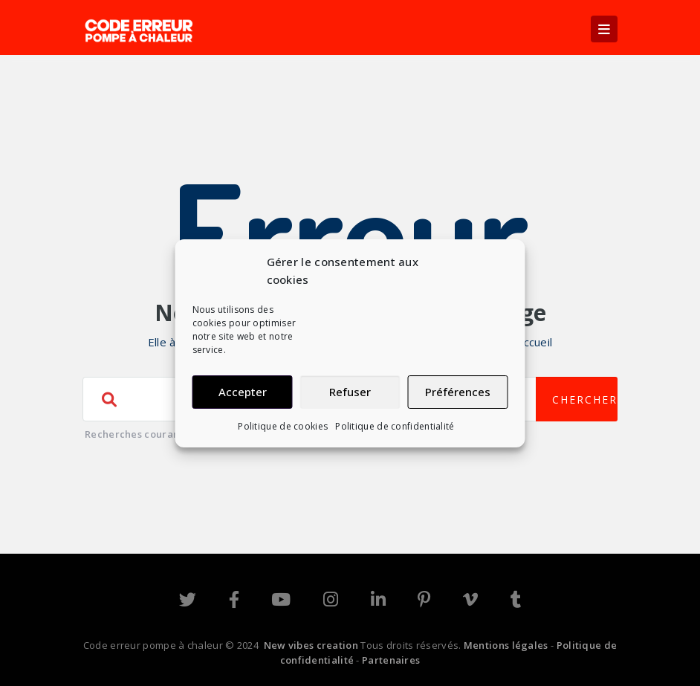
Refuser (350, 391)
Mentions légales (506, 645)
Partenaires (391, 660)
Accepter (242, 391)
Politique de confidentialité (394, 426)
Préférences (457, 391)
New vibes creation (311, 645)
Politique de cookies (283, 426)
